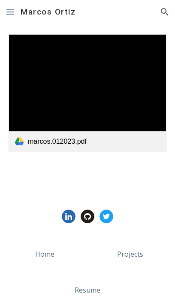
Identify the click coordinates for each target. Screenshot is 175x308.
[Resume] (87, 290)
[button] (10, 12)
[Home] (45, 254)
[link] (87, 93)
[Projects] (130, 254)
